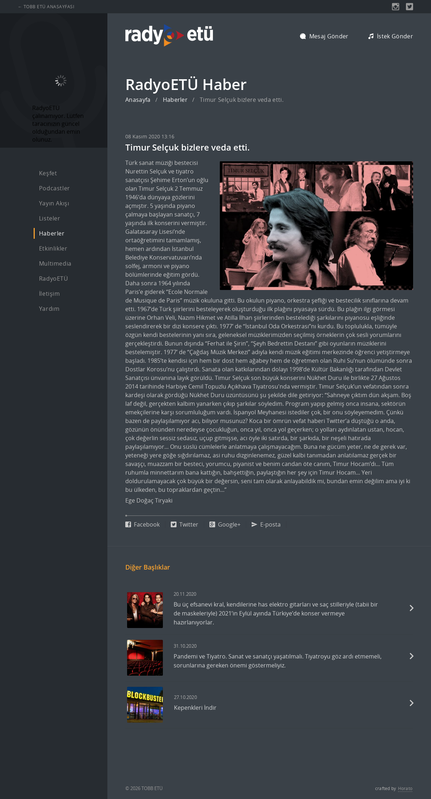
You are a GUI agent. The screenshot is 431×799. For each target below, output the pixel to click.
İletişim (49, 294)
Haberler (52, 233)
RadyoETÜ (53, 278)
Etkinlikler (53, 248)
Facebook (142, 524)
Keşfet (48, 173)
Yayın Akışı (54, 203)
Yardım (49, 309)
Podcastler (54, 188)
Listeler (49, 218)
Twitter (184, 524)
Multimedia (55, 263)
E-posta (266, 524)
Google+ (225, 524)
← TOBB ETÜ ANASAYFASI (46, 7)
